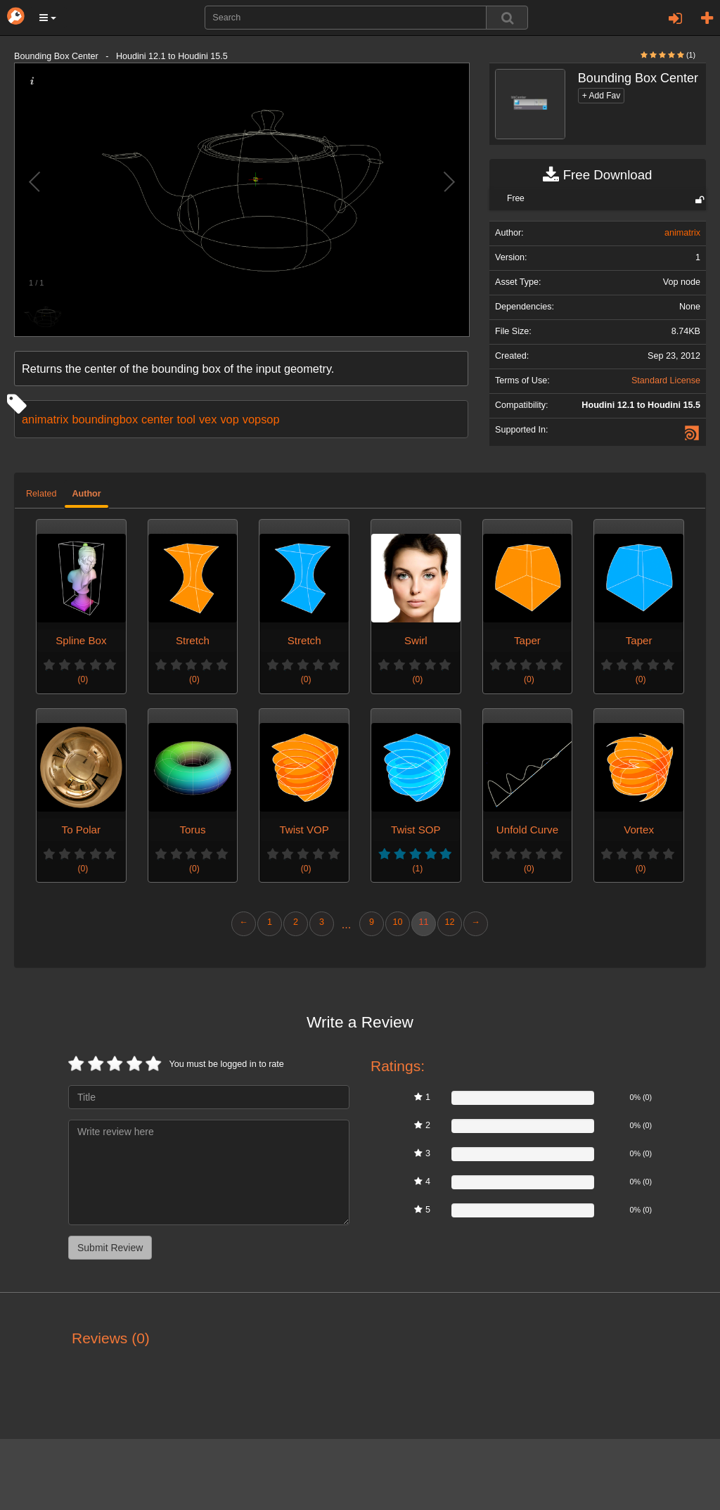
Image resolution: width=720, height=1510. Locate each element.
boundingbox (105, 419)
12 (449, 922)
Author (86, 494)
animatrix (45, 419)
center (157, 419)
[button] (48, 17)
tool (186, 419)
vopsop (261, 419)
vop (229, 419)
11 (423, 922)
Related (41, 494)
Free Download (597, 175)
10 (397, 922)
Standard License (665, 380)
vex (208, 419)
